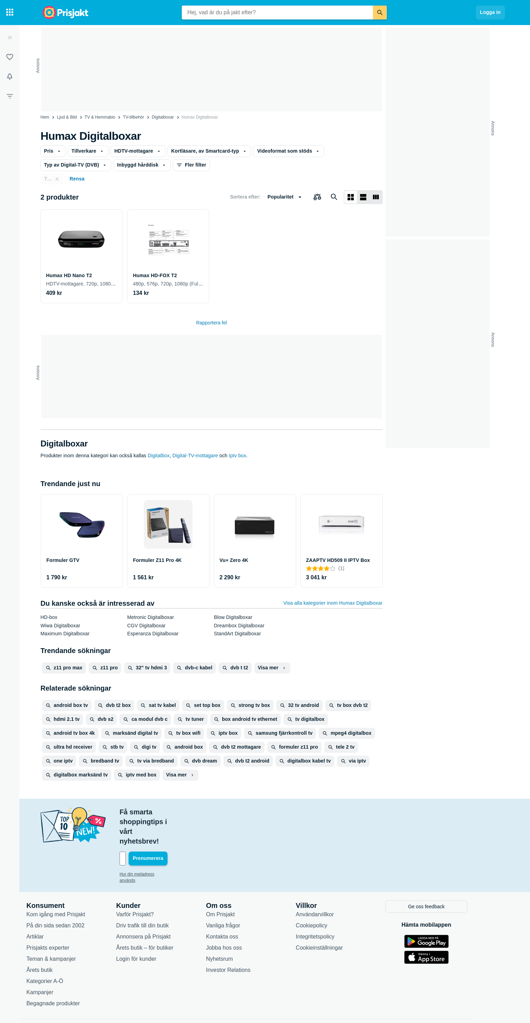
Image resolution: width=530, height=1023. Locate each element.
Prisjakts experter (66, 917)
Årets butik (58, 940)
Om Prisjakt (238, 884)
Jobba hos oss (242, 917)
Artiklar (53, 906)
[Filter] (10, 96)
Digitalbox (159, 455)
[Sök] (380, 12)
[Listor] (10, 57)
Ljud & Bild (67, 117)
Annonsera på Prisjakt (161, 906)
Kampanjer (58, 962)
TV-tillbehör (133, 117)
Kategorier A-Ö (63, 951)
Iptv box (237, 455)
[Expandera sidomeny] (10, 38)
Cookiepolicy (330, 895)
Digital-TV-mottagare (195, 455)
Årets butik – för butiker (163, 917)
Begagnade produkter (71, 973)
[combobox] (277, 12)
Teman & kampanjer (69, 929)
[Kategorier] (9, 12)
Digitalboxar (163, 117)
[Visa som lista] (363, 197)
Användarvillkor (333, 884)
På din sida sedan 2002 (74, 895)
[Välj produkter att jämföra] (317, 197)
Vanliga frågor (241, 895)
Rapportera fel (211, 322)
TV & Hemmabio (100, 117)
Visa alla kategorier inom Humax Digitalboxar (332, 603)
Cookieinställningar (337, 917)
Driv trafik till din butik (160, 895)
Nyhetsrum (237, 929)
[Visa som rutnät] (350, 197)
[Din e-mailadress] (183, 829)
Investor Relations (246, 940)
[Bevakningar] (10, 76)
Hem (45, 117)
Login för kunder (154, 929)
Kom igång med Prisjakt (74, 884)
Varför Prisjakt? (153, 884)
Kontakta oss (240, 906)
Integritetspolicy (333, 906)
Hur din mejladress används (164, 845)
